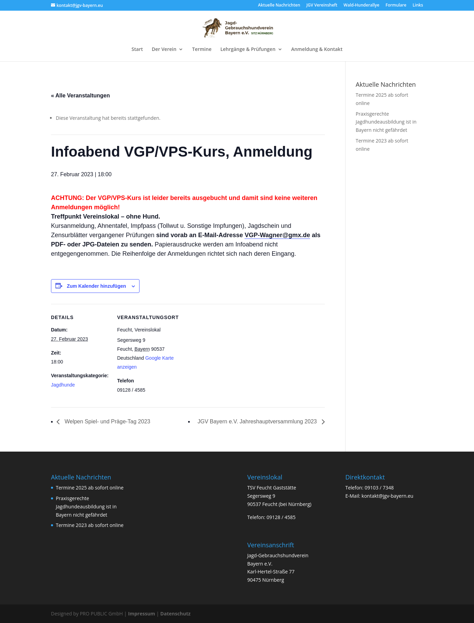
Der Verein (164, 49)
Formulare (395, 5)
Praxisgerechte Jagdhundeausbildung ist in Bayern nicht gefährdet (386, 122)
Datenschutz (175, 613)
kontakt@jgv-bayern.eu (387, 496)
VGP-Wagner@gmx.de (277, 235)
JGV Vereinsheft (321, 5)
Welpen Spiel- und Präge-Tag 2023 (106, 421)
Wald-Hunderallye (361, 5)
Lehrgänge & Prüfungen (248, 49)
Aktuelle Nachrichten (279, 5)
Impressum (141, 613)
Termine (202, 49)
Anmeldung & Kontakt (316, 49)
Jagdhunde (63, 385)
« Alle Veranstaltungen (80, 95)
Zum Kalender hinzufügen (96, 286)
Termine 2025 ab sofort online (90, 487)
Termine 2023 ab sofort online (90, 525)
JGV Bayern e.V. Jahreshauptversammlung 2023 (257, 421)
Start (137, 49)
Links (418, 5)
